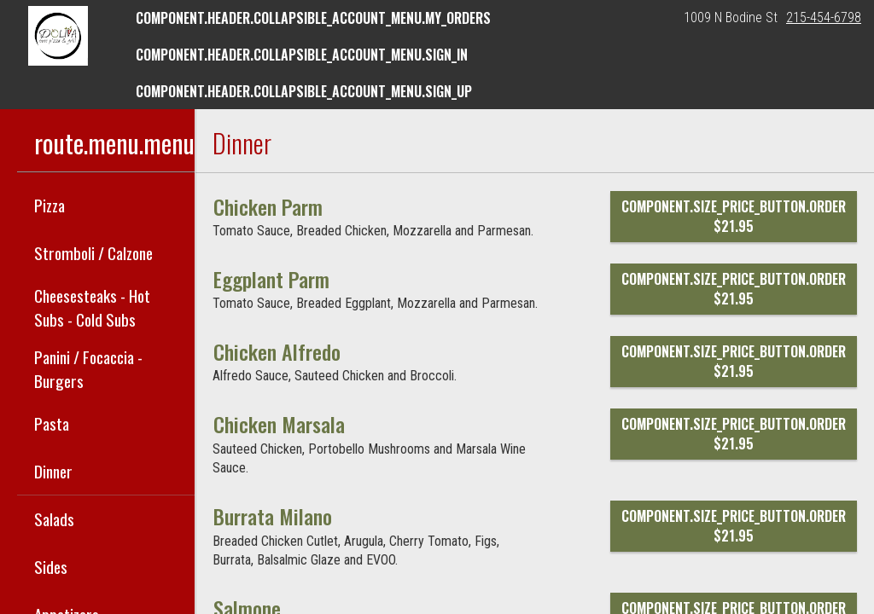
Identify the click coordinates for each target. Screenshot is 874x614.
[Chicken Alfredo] (277, 351)
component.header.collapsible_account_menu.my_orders (313, 18)
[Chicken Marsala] (279, 423)
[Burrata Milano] (273, 516)
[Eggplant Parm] (271, 279)
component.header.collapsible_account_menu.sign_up (304, 91)
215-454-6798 (823, 17)
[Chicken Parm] (268, 206)
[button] (58, 36)
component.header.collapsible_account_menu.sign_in (302, 54)
